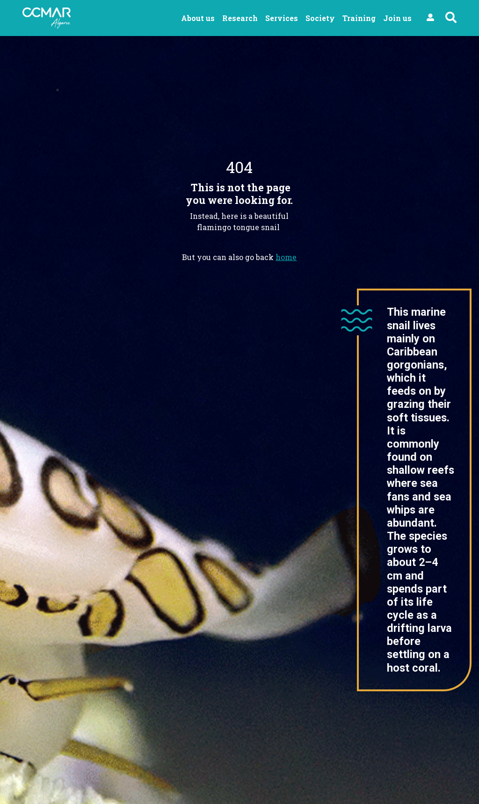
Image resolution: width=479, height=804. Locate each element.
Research (240, 18)
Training (359, 18)
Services (281, 18)
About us (198, 18)
